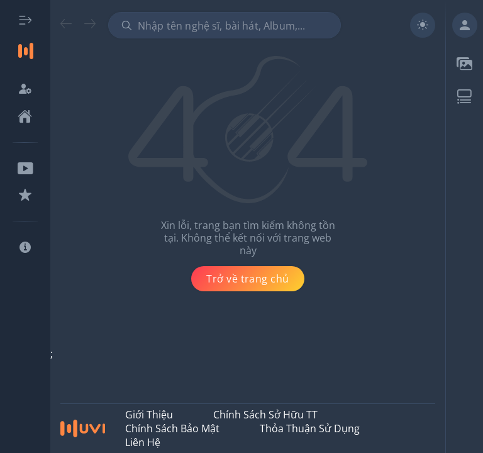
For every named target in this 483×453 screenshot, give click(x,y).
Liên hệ (142, 442)
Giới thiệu (149, 415)
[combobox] (224, 25)
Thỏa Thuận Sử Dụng (310, 428)
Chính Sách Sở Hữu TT (265, 415)
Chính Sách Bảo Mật (172, 428)
